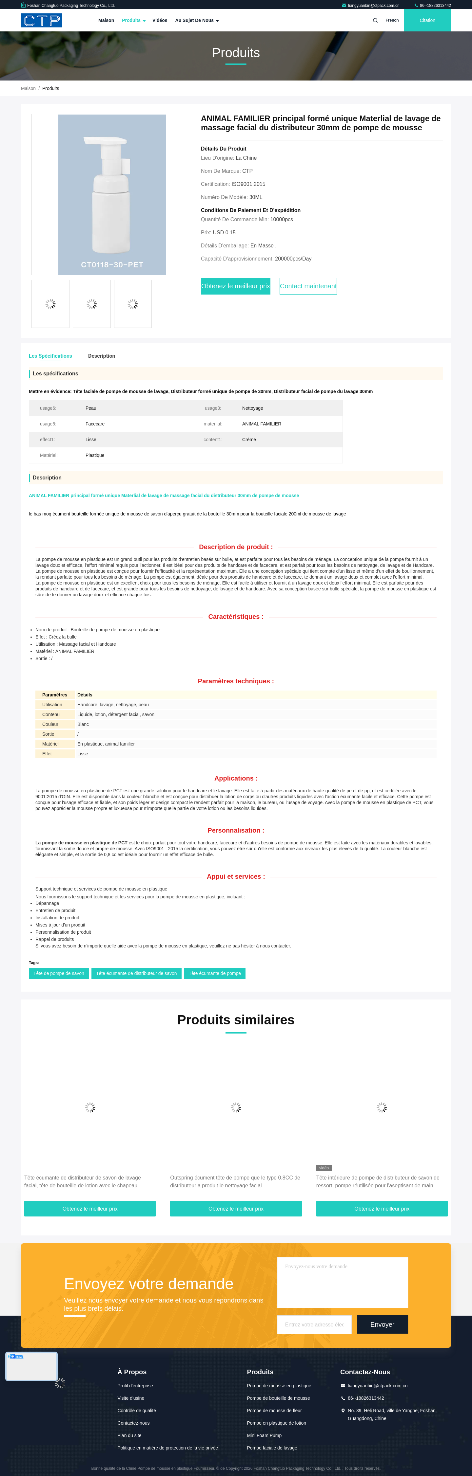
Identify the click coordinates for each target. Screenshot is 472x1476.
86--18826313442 (432, 5)
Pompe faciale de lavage (272, 1447)
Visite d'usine (130, 1398)
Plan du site (129, 1435)
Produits (133, 20)
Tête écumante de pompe (215, 973)
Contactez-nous (133, 1423)
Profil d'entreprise (135, 1385)
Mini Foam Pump (264, 1435)
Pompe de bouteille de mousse (278, 1398)
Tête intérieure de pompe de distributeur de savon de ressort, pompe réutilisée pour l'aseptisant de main (378, 1181)
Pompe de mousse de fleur (274, 1410)
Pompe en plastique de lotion (276, 1423)
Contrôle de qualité (136, 1410)
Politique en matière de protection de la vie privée (167, 1447)
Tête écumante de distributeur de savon (136, 973)
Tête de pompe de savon (58, 973)
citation (427, 20)
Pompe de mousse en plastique (279, 1385)
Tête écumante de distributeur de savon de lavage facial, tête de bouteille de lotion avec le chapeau (82, 1181)
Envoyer (382, 1324)
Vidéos (159, 20)
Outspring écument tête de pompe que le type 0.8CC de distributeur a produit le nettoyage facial (235, 1181)
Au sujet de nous (196, 20)
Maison (106, 20)
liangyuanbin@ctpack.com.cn (371, 5)
